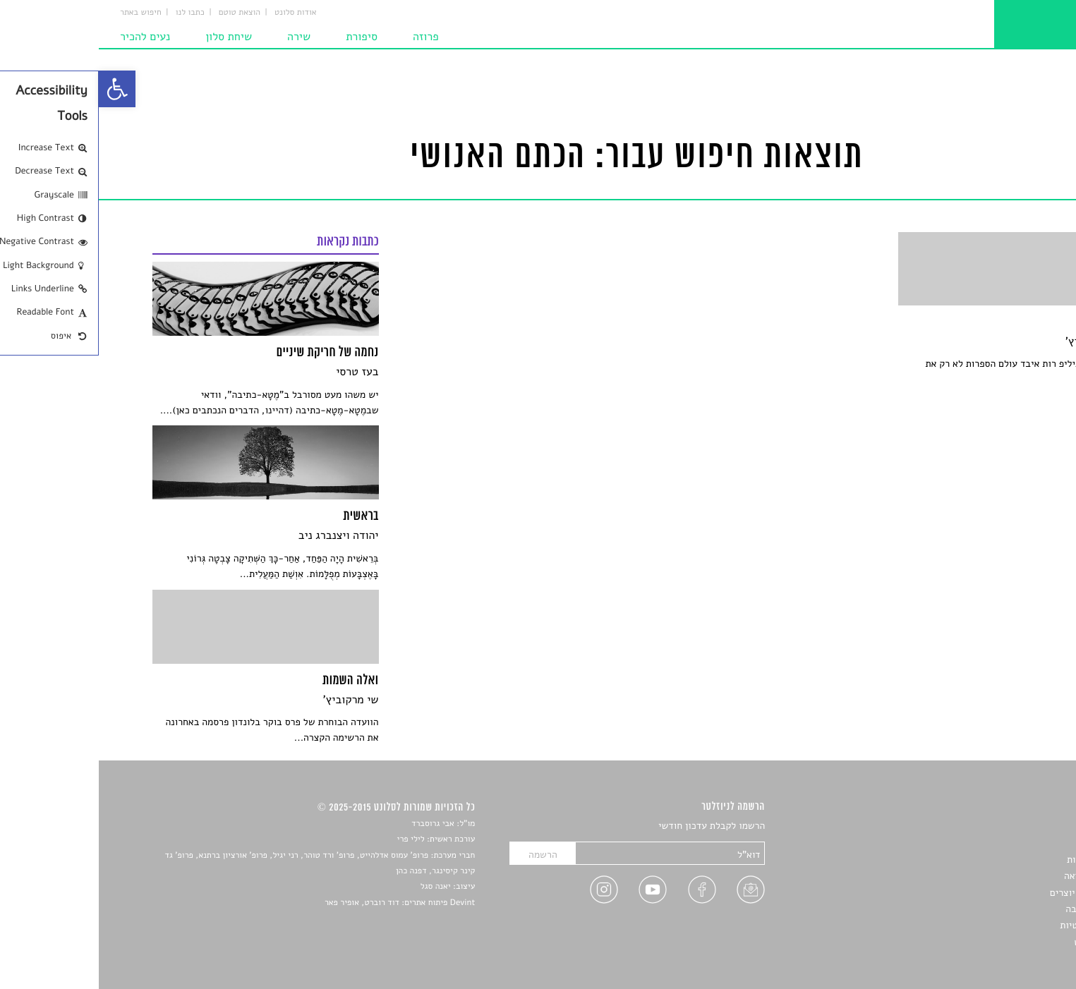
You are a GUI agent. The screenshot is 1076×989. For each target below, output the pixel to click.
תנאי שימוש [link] (998, 942)
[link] (18, 89)
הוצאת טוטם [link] (141, 12)
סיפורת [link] (263, 36)
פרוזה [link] (327, 36)
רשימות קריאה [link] (993, 875)
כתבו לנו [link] (91, 12)
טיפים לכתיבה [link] (994, 909)
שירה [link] (200, 36)
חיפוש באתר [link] (42, 12)
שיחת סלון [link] (130, 36)
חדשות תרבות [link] (995, 859)
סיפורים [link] (1006, 826)
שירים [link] (1010, 843)
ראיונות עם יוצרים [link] (986, 892)
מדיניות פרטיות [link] (991, 925)
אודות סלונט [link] (197, 12)
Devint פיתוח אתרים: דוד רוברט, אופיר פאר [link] (301, 903)
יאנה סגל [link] (337, 886)
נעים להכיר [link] (46, 36)
